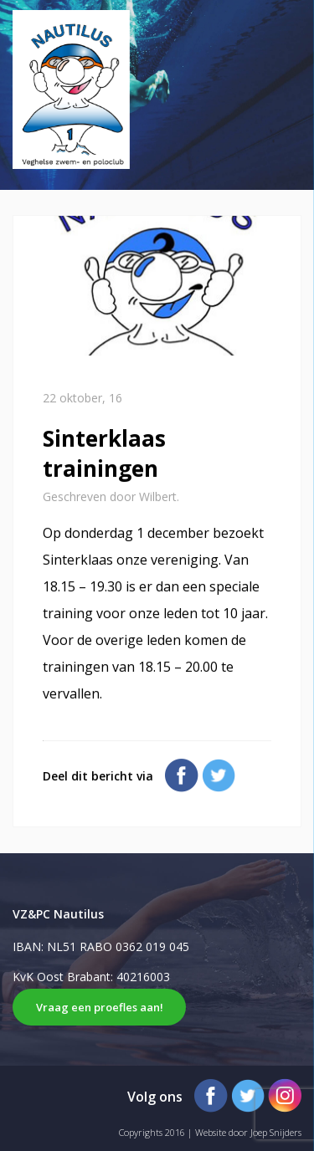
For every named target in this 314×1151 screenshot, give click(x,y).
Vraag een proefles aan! (99, 1007)
